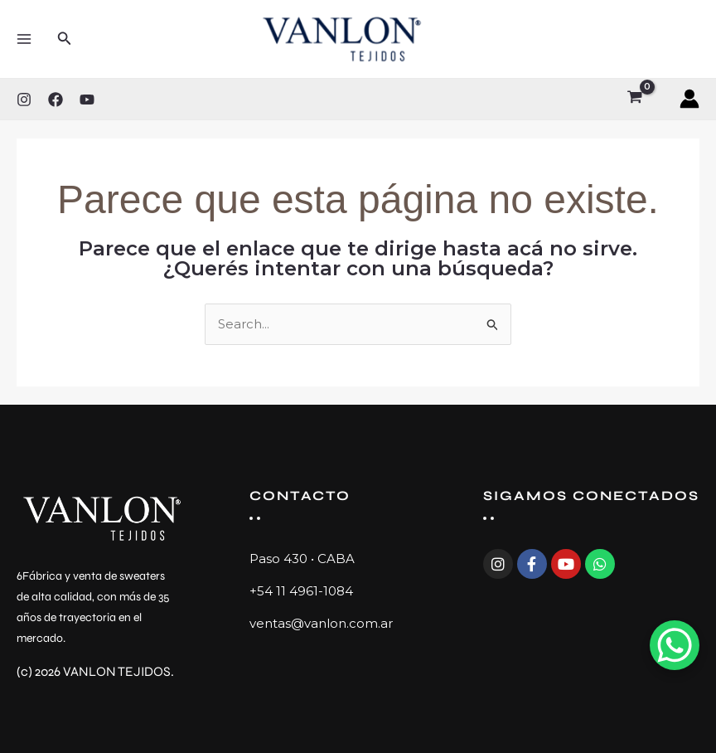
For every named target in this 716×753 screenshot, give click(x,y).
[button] (64, 39)
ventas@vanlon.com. (314, 623)
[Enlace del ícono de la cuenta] (689, 99)
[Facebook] (55, 99)
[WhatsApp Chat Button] (674, 645)
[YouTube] (87, 99)
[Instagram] (24, 99)
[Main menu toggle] (24, 39)
